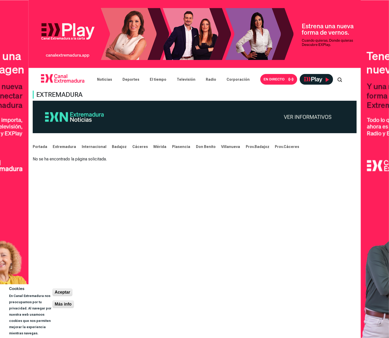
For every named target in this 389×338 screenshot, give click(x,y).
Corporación (238, 79)
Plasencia (181, 147)
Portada (40, 147)
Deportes (130, 79)
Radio (211, 79)
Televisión (186, 79)
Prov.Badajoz (257, 147)
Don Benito (206, 147)
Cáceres (140, 147)
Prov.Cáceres (287, 147)
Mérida (159, 147)
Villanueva (230, 147)
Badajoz (119, 147)
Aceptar (62, 292)
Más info (63, 304)
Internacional (94, 147)
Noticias (104, 79)
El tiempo (158, 79)
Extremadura (64, 147)
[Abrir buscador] (339, 79)
